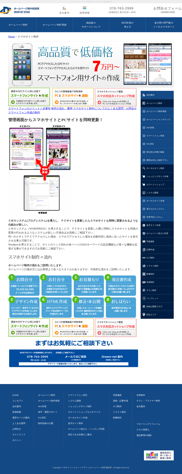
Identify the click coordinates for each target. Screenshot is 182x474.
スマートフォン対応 (77, 395)
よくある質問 (18, 423)
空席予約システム (154, 217)
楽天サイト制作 (75, 423)
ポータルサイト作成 (155, 201)
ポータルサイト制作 (155, 168)
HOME (15, 395)
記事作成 (150, 249)
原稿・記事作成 (120, 400)
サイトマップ (18, 434)
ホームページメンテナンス (158, 119)
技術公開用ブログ (154, 306)
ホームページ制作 (154, 103)
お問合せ (16, 429)
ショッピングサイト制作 (80, 406)
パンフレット (152, 298)
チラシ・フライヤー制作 (148, 400)
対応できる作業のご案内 (80, 434)
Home (11, 36)
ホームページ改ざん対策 (157, 233)
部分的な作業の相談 (155, 152)
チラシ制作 (151, 290)
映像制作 (150, 274)
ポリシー (16, 440)
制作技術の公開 (45, 423)
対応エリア (151, 315)
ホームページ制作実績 (156, 111)
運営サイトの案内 (21, 417)
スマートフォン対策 (155, 136)
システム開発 (152, 193)
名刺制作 (150, 282)
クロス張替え (142, 429)
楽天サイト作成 (153, 225)
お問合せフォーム (167, 10)
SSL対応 (150, 144)
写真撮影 (150, 241)
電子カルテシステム (155, 209)
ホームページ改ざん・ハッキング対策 (86, 429)
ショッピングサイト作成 (157, 176)
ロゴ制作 (150, 258)
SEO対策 (150, 127)
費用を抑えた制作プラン (157, 160)
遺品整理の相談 (144, 435)
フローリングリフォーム (148, 424)
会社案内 (64, 12)
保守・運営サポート (47, 412)
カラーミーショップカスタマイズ (84, 412)
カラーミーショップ (155, 184)
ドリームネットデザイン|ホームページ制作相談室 (90, 467)
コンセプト (17, 400)
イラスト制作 (152, 266)
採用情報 (85, 12)
